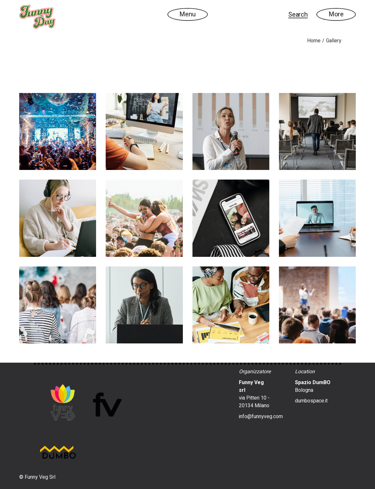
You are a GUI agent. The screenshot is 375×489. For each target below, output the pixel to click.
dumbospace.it (311, 401)
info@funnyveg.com (261, 416)
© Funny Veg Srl (37, 477)
